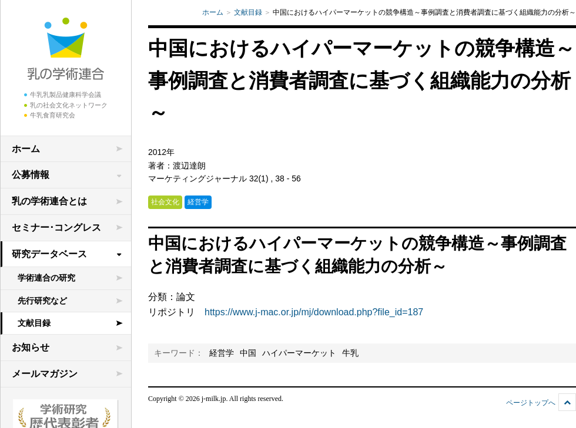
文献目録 (34, 323)
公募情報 (30, 175)
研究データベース (49, 254)
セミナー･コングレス (56, 227)
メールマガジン (45, 374)
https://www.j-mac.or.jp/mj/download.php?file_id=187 (314, 312)
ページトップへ (530, 403)
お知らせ (30, 347)
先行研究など (42, 300)
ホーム (26, 149)
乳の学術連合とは (49, 201)
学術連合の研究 (46, 277)
